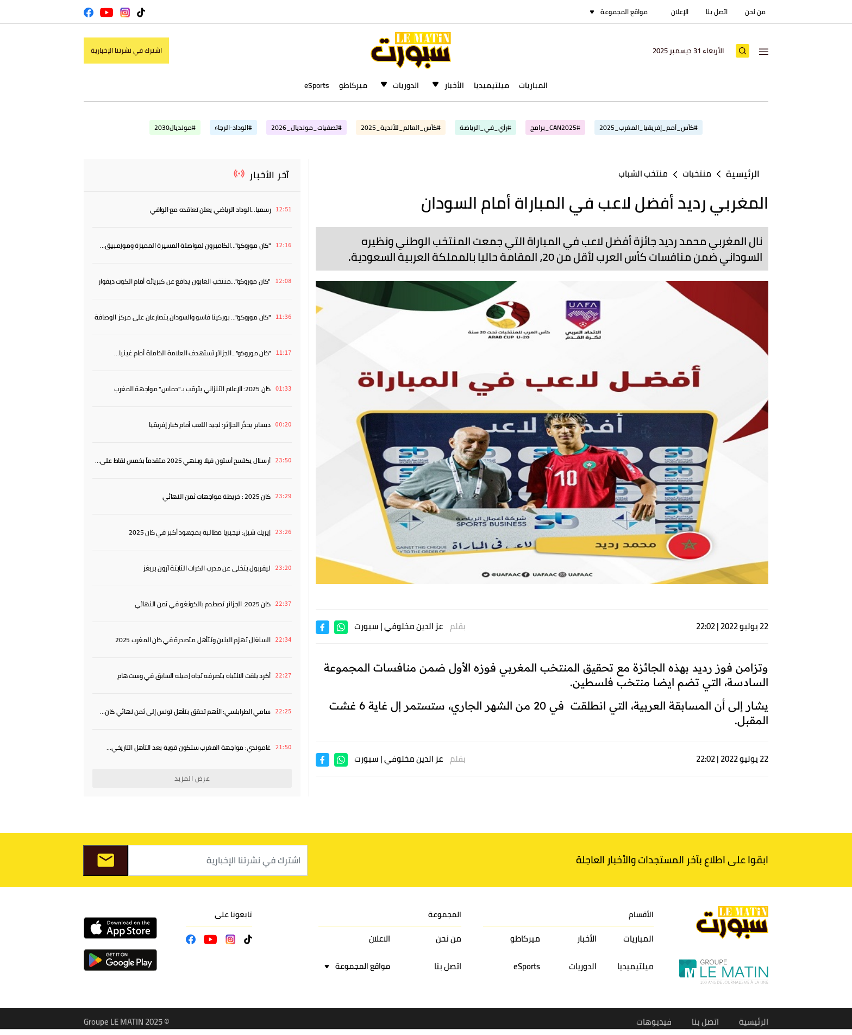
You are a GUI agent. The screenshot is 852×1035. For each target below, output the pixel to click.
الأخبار (454, 85)
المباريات (533, 85)
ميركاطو (353, 85)
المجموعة (444, 914)
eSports (316, 85)
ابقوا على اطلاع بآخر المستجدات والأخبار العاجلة (672, 860)
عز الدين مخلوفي (413, 626)
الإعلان (679, 11)
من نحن (755, 11)
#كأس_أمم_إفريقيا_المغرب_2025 (648, 127)
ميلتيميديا (491, 85)
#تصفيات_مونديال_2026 (306, 127)
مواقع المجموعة (624, 11)
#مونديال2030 (175, 127)
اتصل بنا (717, 11)
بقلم (458, 626)
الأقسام (641, 914)
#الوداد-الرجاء (233, 127)
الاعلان (379, 938)
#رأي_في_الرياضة (485, 127)
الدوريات (406, 85)
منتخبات (696, 173)
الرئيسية (743, 174)
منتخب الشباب (643, 173)
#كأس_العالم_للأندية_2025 (401, 127)
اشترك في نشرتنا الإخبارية (126, 50)
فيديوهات (654, 1022)
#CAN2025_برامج (555, 127)
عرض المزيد (192, 778)
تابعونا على (233, 914)
